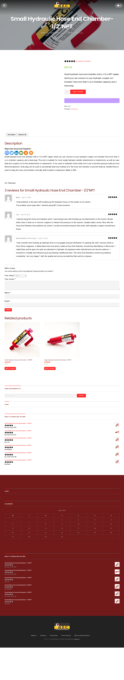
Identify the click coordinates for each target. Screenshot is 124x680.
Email (7, 313)
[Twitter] (12, 163)
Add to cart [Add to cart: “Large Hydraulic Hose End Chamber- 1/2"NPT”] (52, 388)
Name (8, 303)
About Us (27, 668)
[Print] (26, 163)
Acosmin (77, 671)
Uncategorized (48, 33)
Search (82, 417)
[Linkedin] (16, 163)
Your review (10, 290)
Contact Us (39, 668)
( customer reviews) (85, 61)
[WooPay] (92, 102)
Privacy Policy (52, 668)
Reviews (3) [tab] (26, 144)
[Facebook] (7, 163)
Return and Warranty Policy (87, 668)
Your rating (10, 286)
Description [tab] (13, 144)
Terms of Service (67, 668)
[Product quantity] (68, 93)
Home (39, 33)
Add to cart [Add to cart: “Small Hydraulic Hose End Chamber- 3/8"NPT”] (12, 388)
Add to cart (82, 93)
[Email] (21, 163)
